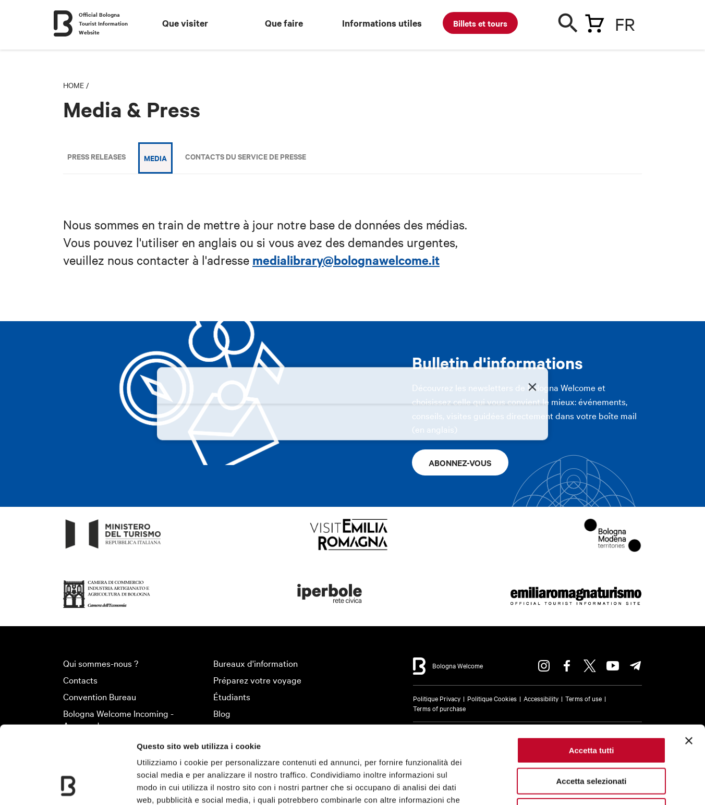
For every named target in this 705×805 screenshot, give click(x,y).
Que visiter (185, 23)
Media (155, 157)
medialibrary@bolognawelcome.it (346, 259)
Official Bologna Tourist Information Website (103, 23)
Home (73, 85)
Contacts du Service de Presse (245, 156)
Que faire (284, 23)
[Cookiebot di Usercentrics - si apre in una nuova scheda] (67, 784)
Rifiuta (591, 738)
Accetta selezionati (591, 708)
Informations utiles (382, 23)
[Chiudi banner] (688, 668)
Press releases (96, 156)
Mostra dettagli (548, 784)
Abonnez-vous (460, 462)
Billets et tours (480, 23)
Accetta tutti (591, 677)
